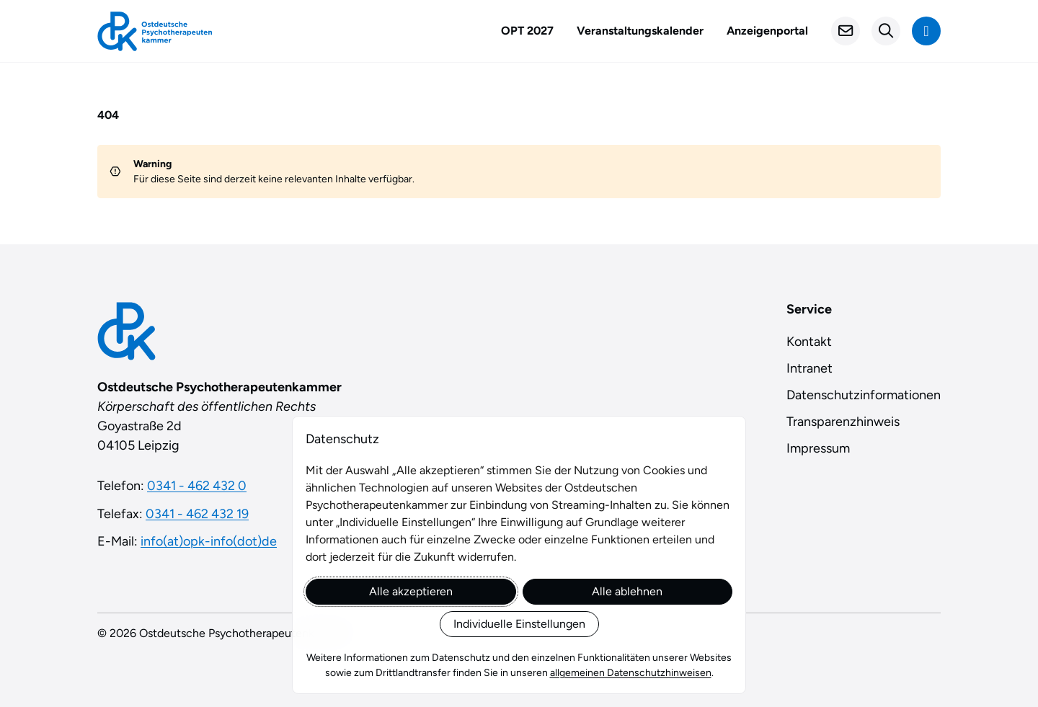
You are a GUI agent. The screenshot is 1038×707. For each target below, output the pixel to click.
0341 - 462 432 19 (197, 514)
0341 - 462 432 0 (197, 486)
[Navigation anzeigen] (926, 31)
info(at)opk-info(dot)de (209, 541)
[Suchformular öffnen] (885, 31)
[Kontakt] (845, 31)
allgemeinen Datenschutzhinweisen (630, 673)
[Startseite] (154, 31)
